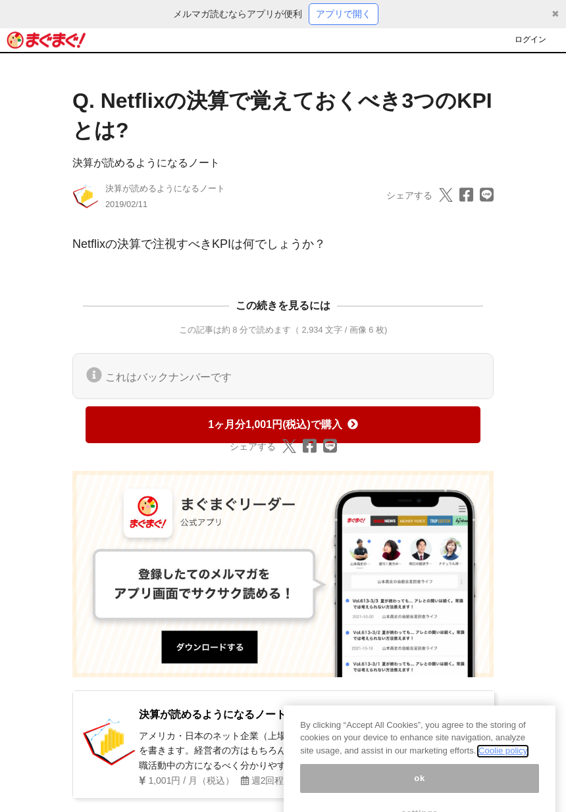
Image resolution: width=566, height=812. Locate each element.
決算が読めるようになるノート (146, 162)
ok (419, 787)
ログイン (530, 39)
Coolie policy (502, 760)
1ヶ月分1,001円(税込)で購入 (283, 424)
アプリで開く (343, 14)
